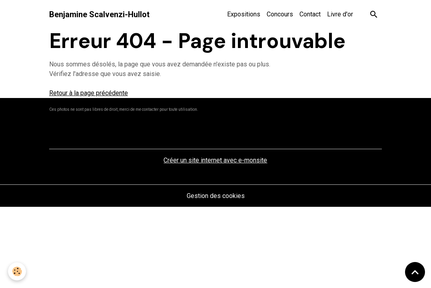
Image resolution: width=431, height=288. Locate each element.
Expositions (243, 14)
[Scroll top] (415, 272)
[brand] (99, 14)
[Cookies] (17, 271)
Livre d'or (340, 14)
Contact (310, 14)
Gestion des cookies (216, 196)
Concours (280, 14)
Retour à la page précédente (88, 93)
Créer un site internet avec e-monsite (215, 160)
